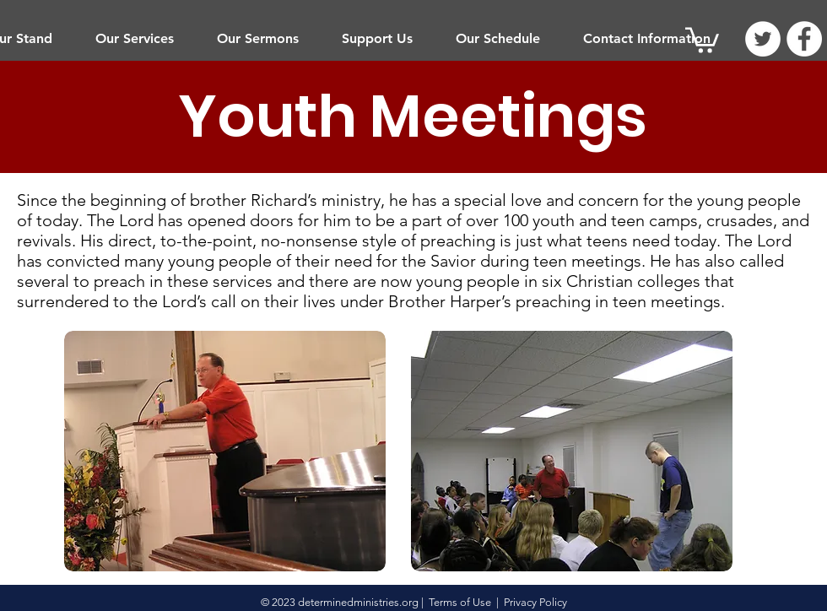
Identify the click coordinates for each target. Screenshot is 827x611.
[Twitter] (763, 39)
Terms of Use (460, 602)
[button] (134, 39)
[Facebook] (804, 39)
